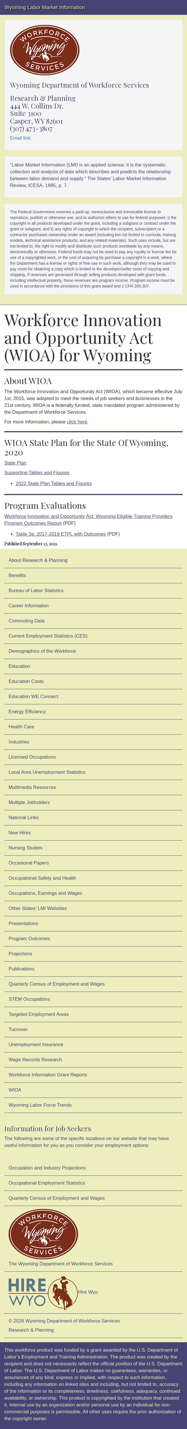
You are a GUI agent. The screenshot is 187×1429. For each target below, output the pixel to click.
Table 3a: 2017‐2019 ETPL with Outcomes (61, 534)
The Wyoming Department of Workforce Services (61, 1238)
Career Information (29, 605)
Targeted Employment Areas (39, 1014)
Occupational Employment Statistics (47, 1183)
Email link (20, 138)
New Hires (20, 832)
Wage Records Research (35, 1059)
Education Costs (26, 681)
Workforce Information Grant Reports (48, 1075)
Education (19, 666)
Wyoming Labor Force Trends (40, 1105)
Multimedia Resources (32, 787)
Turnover (18, 1029)
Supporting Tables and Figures (36, 472)
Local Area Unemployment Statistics (47, 772)
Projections (20, 953)
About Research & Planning (38, 560)
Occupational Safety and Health (42, 878)
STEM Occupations (29, 999)
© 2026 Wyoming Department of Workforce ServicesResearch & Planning (64, 1325)
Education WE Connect (33, 696)
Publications (22, 969)
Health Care (21, 726)
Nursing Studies (25, 848)
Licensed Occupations (32, 757)
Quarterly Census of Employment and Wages (57, 984)
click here (77, 422)
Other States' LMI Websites (38, 908)
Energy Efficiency (27, 711)
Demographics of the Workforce (42, 651)
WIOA (15, 1090)
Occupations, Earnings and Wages (45, 893)
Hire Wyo (53, 1293)
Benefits (17, 575)
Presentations (23, 923)
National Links (24, 817)
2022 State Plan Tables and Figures (54, 483)
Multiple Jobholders (29, 802)
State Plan (15, 463)
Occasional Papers (29, 863)
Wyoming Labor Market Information (45, 7)
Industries (19, 742)
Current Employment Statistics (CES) (48, 636)
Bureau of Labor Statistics (36, 590)
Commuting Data (27, 621)
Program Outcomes (29, 938)
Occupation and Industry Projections (47, 1168)
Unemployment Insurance (36, 1044)
